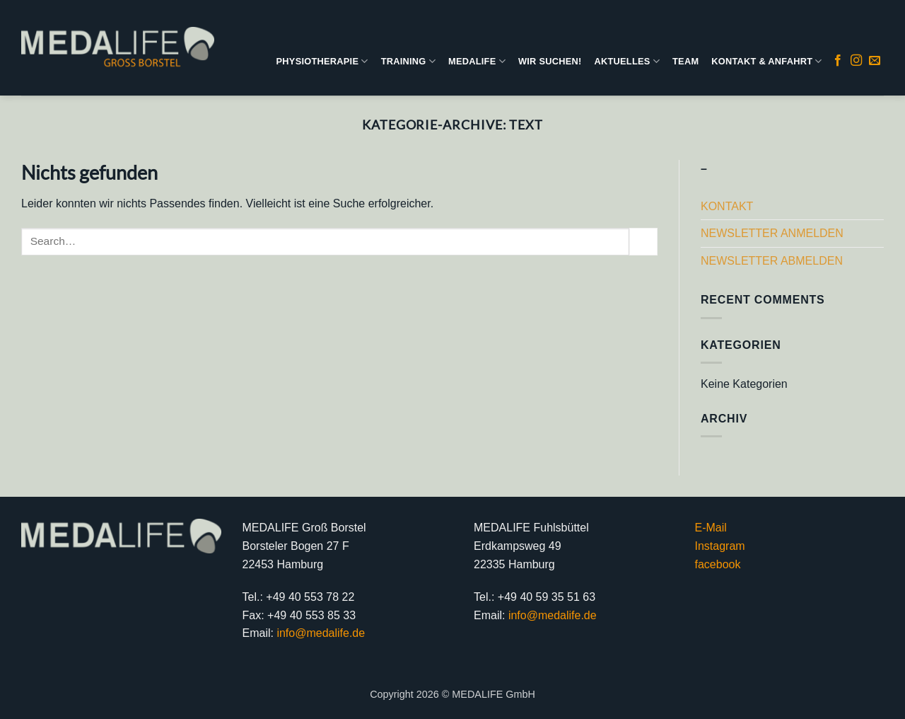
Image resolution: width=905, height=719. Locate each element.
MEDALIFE (477, 61)
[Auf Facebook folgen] (837, 60)
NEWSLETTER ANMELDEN (772, 233)
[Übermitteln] (643, 241)
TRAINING (408, 61)
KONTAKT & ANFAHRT (766, 61)
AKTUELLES (627, 61)
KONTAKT (727, 206)
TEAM (685, 61)
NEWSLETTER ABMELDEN (772, 261)
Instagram (720, 546)
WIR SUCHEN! (550, 61)
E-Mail (711, 528)
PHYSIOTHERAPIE (322, 61)
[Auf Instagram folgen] (856, 60)
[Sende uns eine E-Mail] (874, 60)
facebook (718, 564)
